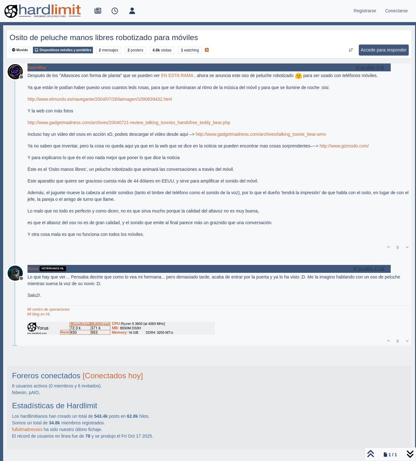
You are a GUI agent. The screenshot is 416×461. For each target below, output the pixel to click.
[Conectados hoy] (113, 375)
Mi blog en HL (39, 314)
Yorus (33, 268)
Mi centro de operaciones (48, 309)
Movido (20, 50)
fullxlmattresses (27, 429)
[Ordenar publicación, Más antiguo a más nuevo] (351, 50)
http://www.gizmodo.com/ (344, 145)
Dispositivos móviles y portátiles (62, 50)
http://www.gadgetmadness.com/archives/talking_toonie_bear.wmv (261, 134)
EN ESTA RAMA (177, 75)
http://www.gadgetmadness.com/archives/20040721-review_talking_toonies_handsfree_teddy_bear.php (129, 122)
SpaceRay (37, 67)
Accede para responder (384, 49)
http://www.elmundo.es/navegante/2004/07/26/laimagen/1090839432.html (100, 99)
